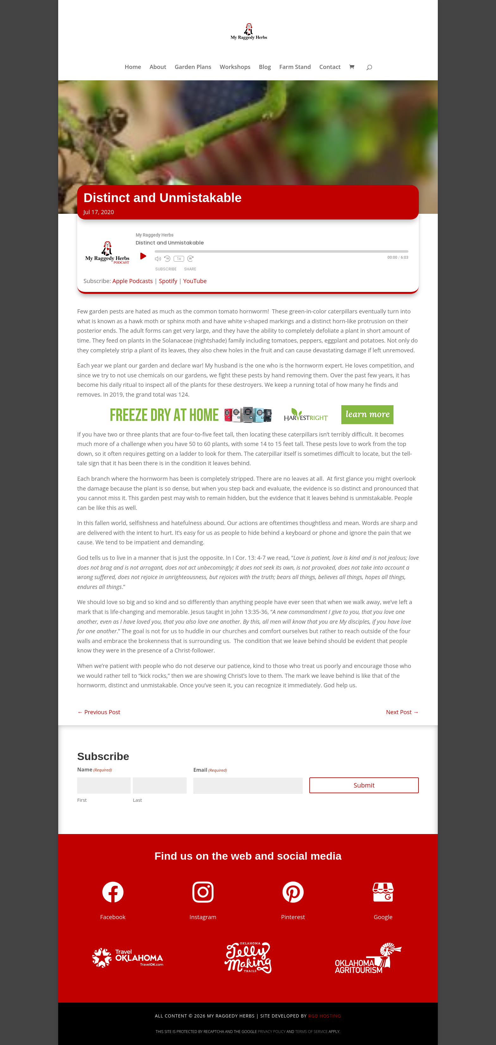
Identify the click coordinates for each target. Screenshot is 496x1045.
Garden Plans (193, 68)
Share (190, 269)
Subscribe (166, 269)
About (158, 68)
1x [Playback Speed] (179, 259)
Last (137, 800)
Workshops (235, 68)
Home (133, 68)
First (82, 800)
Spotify (168, 281)
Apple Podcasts (133, 281)
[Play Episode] (143, 256)
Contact (330, 68)
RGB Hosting (324, 1016)
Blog (265, 68)
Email (210, 770)
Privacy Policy (271, 1031)
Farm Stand (295, 68)
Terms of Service (311, 1031)
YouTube (195, 281)
